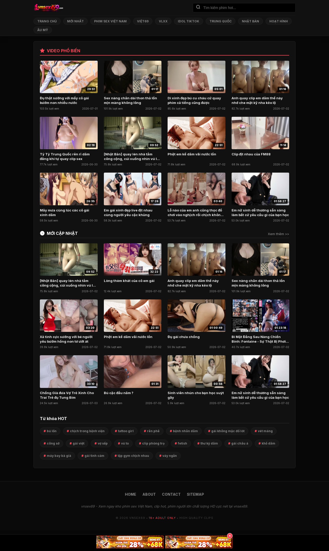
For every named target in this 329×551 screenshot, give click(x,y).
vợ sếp (103, 443)
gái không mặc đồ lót (227, 431)
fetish (182, 443)
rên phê (153, 431)
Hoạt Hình (278, 21)
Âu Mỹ (42, 30)
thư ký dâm (209, 443)
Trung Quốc (220, 21)
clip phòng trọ (153, 443)
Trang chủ (47, 21)
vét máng (265, 431)
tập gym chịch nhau (133, 456)
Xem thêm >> (278, 234)
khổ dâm (268, 443)
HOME (130, 494)
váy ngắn (169, 456)
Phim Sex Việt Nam (110, 21)
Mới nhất (75, 21)
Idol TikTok (188, 21)
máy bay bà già (59, 456)
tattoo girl (126, 431)
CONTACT (171, 494)
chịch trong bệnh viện (87, 431)
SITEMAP (195, 494)
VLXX (163, 21)
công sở (53, 443)
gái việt (78, 443)
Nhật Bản (250, 21)
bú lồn (52, 431)
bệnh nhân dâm (185, 431)
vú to (125, 443)
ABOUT (149, 494)
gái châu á (239, 443)
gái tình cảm (94, 456)
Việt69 (143, 21)
